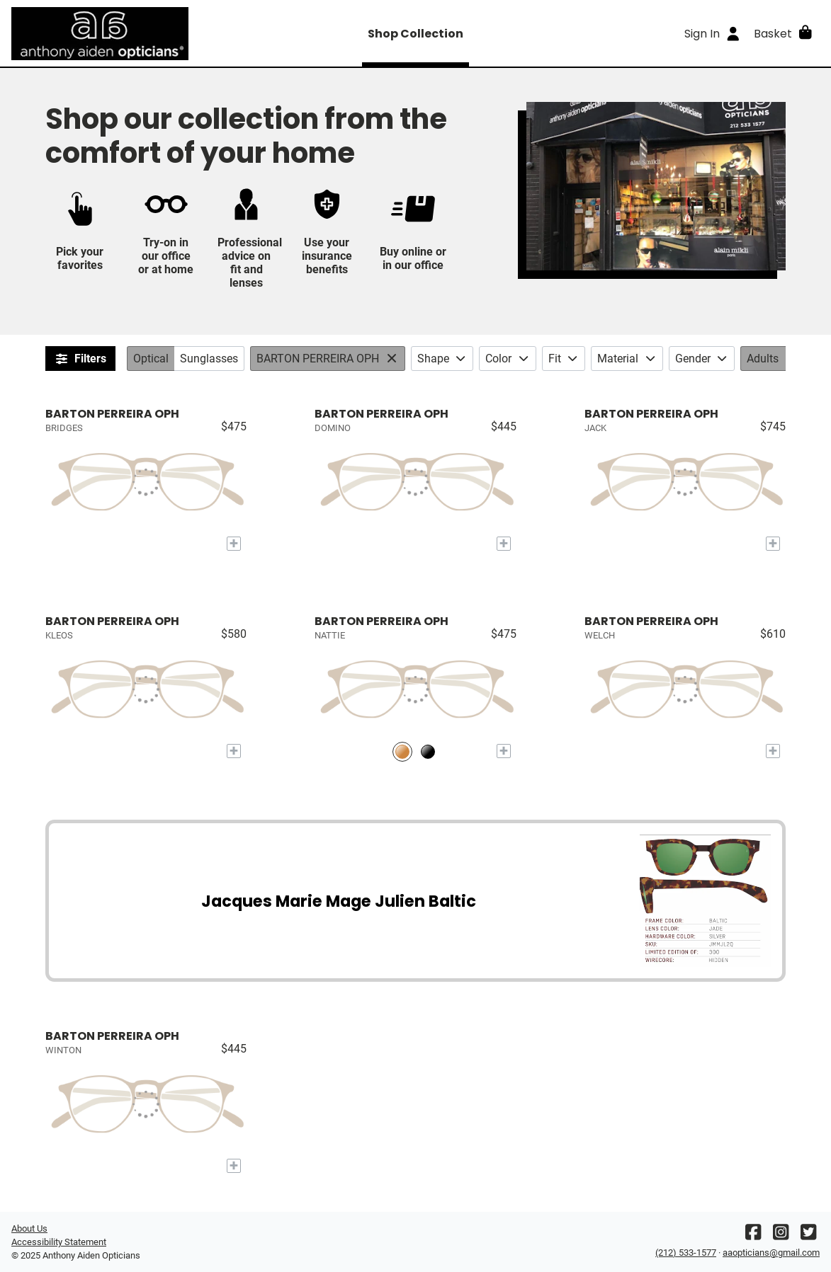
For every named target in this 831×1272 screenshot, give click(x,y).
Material (627, 358)
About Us (29, 1228)
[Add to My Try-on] (234, 543)
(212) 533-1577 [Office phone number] (685, 1252)
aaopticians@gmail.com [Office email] (771, 1252)
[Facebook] (753, 1235)
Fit (564, 358)
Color (507, 358)
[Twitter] (808, 1235)
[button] (784, 33)
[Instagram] (780, 1235)
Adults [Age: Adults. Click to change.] (763, 358)
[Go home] (112, 33)
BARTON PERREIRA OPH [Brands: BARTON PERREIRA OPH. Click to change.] (317, 358)
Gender (702, 358)
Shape (442, 358)
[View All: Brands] (393, 358)
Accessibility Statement (58, 1242)
